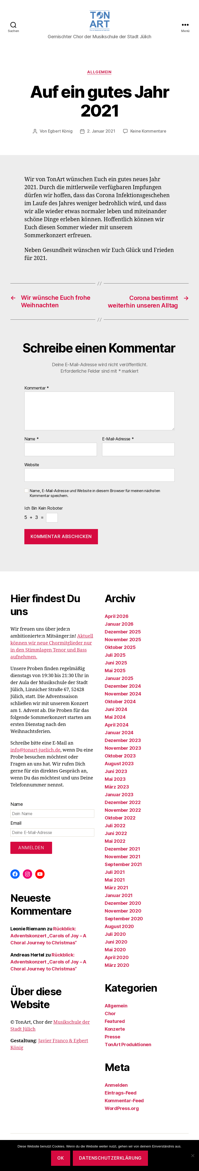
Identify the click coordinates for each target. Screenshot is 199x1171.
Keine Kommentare (148, 133)
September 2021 (123, 865)
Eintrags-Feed (121, 1094)
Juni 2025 (116, 664)
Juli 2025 (115, 656)
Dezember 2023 (123, 741)
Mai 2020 (115, 951)
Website (31, 466)
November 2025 (123, 641)
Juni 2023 (116, 772)
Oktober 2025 (120, 648)
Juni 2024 (116, 710)
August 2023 (119, 765)
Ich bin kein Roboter (43, 509)
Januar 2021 (119, 896)
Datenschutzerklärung (110, 1158)
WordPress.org (122, 1109)
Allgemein (99, 74)
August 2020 (119, 927)
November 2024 (123, 695)
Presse (112, 1038)
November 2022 (123, 811)
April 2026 (116, 617)
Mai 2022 (115, 842)
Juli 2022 (115, 827)
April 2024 (116, 726)
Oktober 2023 (120, 757)
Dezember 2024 (123, 687)
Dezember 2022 (123, 803)
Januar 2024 (119, 734)
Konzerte (115, 1030)
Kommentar (36, 389)
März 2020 (117, 966)
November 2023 (123, 749)
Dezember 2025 (123, 633)
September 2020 (124, 920)
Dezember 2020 (123, 904)
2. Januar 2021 (101, 133)
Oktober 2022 (120, 819)
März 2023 (117, 788)
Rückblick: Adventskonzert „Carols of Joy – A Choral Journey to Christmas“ (48, 937)
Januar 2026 (119, 625)
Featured (115, 1022)
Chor (110, 1014)
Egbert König (60, 133)
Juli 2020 (115, 935)
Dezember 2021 (122, 850)
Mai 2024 (115, 718)
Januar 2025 (119, 679)
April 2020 (117, 958)
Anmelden (116, 1086)
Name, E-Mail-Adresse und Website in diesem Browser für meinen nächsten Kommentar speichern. (95, 495)
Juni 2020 (116, 943)
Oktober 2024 (120, 703)
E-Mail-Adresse (118, 440)
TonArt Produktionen (128, 1045)
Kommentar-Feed (124, 1102)
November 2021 (122, 858)
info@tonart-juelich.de (35, 751)
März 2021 (116, 889)
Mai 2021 (115, 881)
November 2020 (123, 912)
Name (31, 440)
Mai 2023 (115, 780)
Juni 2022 (116, 834)
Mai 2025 (115, 672)
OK (60, 1158)
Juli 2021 (115, 873)
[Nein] (192, 1155)
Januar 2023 (119, 796)
